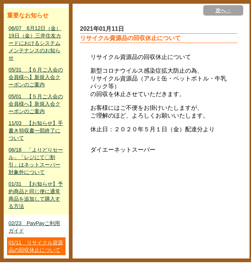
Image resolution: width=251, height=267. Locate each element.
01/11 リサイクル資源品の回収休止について (36, 246)
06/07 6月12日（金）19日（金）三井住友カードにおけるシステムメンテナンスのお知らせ (35, 43)
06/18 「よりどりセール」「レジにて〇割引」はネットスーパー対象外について (36, 161)
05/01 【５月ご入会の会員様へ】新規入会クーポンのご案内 (36, 103)
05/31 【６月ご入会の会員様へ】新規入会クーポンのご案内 (36, 77)
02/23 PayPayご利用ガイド (34, 227)
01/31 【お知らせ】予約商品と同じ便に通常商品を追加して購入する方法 (36, 195)
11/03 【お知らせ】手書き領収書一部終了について (36, 130)
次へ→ (223, 10)
